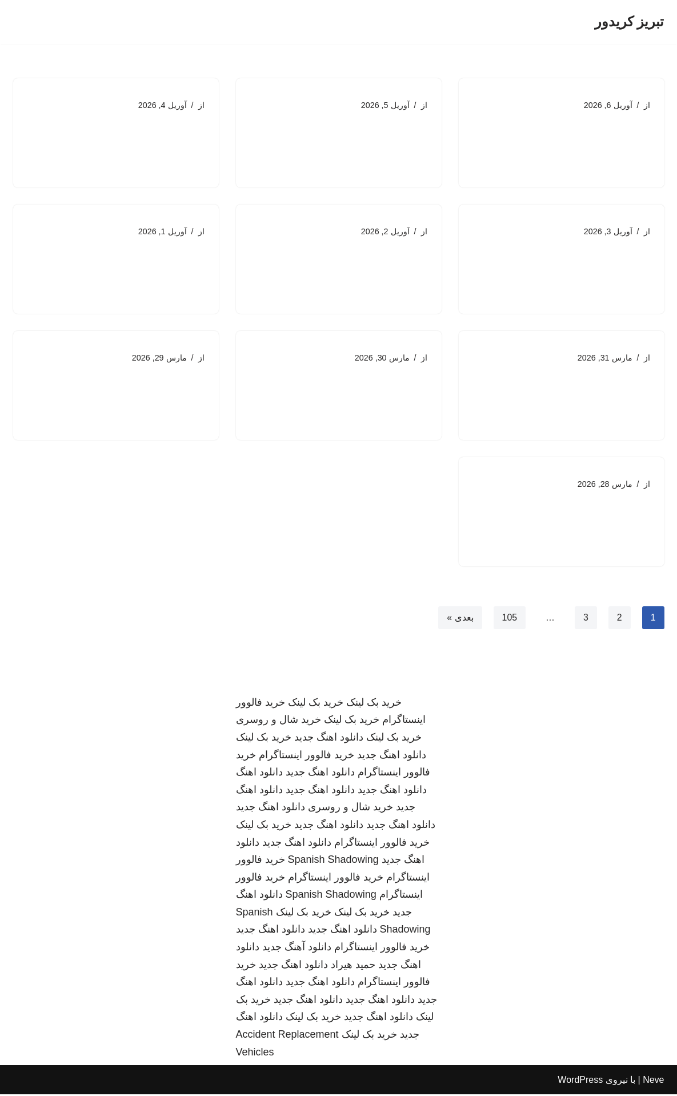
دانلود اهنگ (259, 773)
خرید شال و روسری (278, 721)
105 (509, 618)
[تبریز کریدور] (629, 22)
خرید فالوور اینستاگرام (306, 756)
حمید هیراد (353, 965)
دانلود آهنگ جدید (296, 948)
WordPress (580, 1081)
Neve (653, 1081)
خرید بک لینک (374, 703)
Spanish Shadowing (333, 861)
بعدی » (460, 618)
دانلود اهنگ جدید (328, 739)
